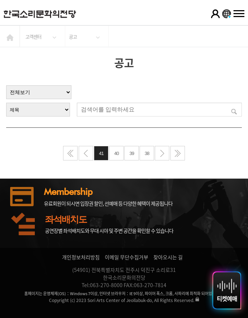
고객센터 (33, 36)
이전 (86, 153)
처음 (70, 153)
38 (147, 153)
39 (131, 153)
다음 (162, 153)
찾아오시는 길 (168, 257)
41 (101, 153)
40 (116, 153)
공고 (73, 36)
